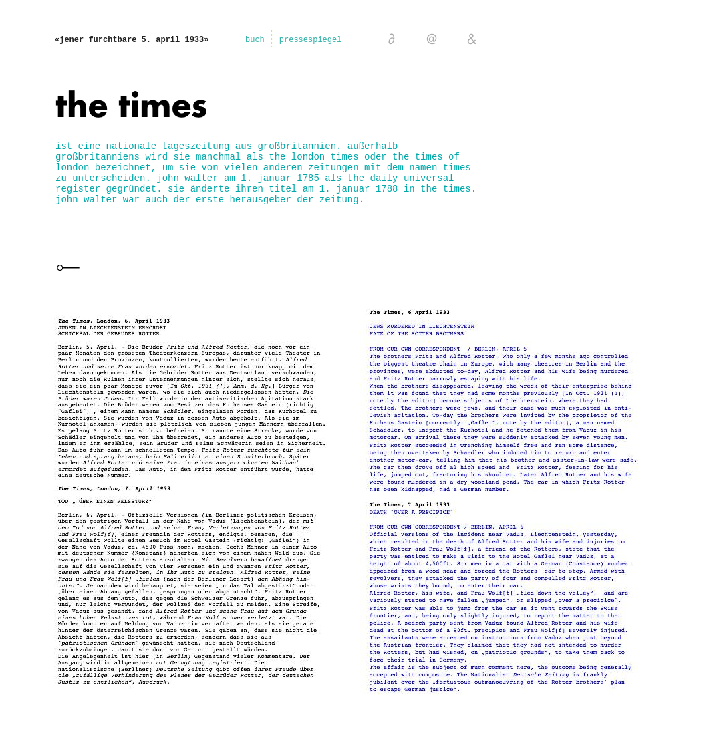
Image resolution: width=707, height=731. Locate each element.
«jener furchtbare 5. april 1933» (131, 40)
